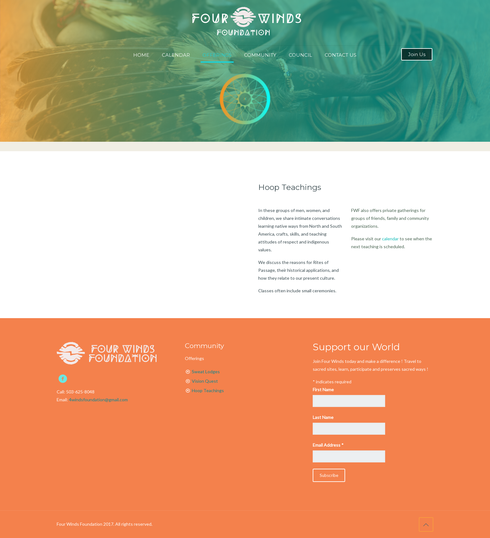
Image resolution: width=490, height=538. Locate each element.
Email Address (328, 445)
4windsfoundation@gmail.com (98, 399)
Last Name (323, 417)
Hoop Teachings (289, 187)
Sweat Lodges (206, 371)
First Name (323, 389)
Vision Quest (205, 381)
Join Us (416, 54)
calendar (390, 238)
